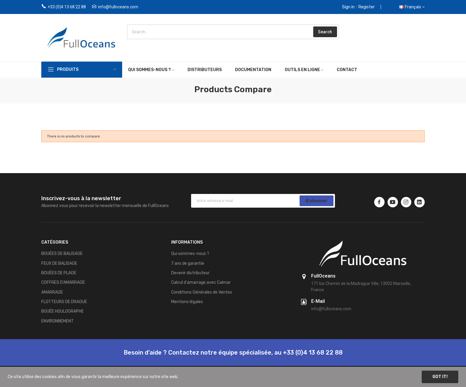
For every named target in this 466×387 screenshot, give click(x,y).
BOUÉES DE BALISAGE (62, 253)
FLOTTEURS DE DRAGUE (64, 301)
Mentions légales (187, 301)
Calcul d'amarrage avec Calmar (201, 282)
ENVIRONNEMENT (57, 321)
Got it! (440, 376)
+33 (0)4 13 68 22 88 (67, 6)
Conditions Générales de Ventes (201, 292)
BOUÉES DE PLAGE (58, 272)
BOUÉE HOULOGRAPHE (62, 311)
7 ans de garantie (187, 263)
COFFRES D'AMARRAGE (63, 282)
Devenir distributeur (190, 272)
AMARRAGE (52, 292)
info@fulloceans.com (118, 6)
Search (325, 31)
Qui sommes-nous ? (190, 253)
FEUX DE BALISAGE (59, 263)
